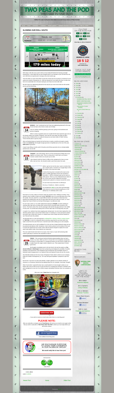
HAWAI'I (76, 174)
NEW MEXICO (77, 211)
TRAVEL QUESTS (52, 25)
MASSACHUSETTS (79, 193)
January (79, 133)
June (78, 123)
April (78, 127)
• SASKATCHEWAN (79, 151)
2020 (77, 95)
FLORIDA (76, 171)
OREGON (76, 222)
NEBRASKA (77, 204)
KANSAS (76, 184)
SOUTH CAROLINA (79, 227)
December (79, 97)
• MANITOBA (77, 147)
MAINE (76, 189)
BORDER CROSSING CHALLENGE (67, 25)
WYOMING (77, 245)
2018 (77, 137)
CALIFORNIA (77, 162)
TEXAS (76, 233)
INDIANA (76, 180)
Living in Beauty (83, 287)
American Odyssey (82, 282)
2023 (77, 89)
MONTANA (76, 202)
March (78, 129)
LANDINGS (43, 25)
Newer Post (27, 380)
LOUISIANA (77, 187)
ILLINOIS (76, 178)
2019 (77, 135)
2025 (77, 85)
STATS (28, 25)
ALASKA (76, 156)
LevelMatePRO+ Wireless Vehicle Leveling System (56, 218)
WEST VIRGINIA (78, 242)
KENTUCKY (77, 185)
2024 (77, 87)
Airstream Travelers (83, 293)
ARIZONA (76, 158)
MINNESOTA (77, 196)
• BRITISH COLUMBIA (79, 145)
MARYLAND (77, 191)
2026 (77, 83)
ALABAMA (28, 374)
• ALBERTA (77, 144)
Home (47, 380)
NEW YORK (77, 213)
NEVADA (76, 205)
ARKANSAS (77, 160)
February (79, 131)
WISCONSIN (77, 244)
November (79, 113)
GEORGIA (76, 173)
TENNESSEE (77, 231)
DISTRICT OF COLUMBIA (80, 169)
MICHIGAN (77, 194)
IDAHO (76, 176)
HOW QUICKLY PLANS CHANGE (82, 107)
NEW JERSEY (77, 209)
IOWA (75, 182)
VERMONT (77, 236)
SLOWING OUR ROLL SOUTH (84, 99)
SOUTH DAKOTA (78, 229)
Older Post (67, 380)
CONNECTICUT (78, 165)
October (79, 115)
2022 (77, 91)
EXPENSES (35, 25)
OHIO (75, 218)
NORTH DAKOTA (78, 216)
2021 (77, 93)
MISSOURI (76, 200)
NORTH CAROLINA (79, 214)
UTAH (75, 234)
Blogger (59, 389)
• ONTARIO (77, 149)
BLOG (23, 25)
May (78, 125)
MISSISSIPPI (77, 198)
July (78, 121)
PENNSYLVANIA (78, 224)
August (79, 119)
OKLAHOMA (77, 220)
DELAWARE (77, 167)
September (79, 117)
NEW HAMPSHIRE (78, 207)
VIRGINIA (76, 238)
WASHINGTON (77, 240)
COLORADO (77, 164)
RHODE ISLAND (78, 225)
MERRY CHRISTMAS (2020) (83, 101)
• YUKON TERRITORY (79, 153)
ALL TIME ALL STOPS (83, 25)
